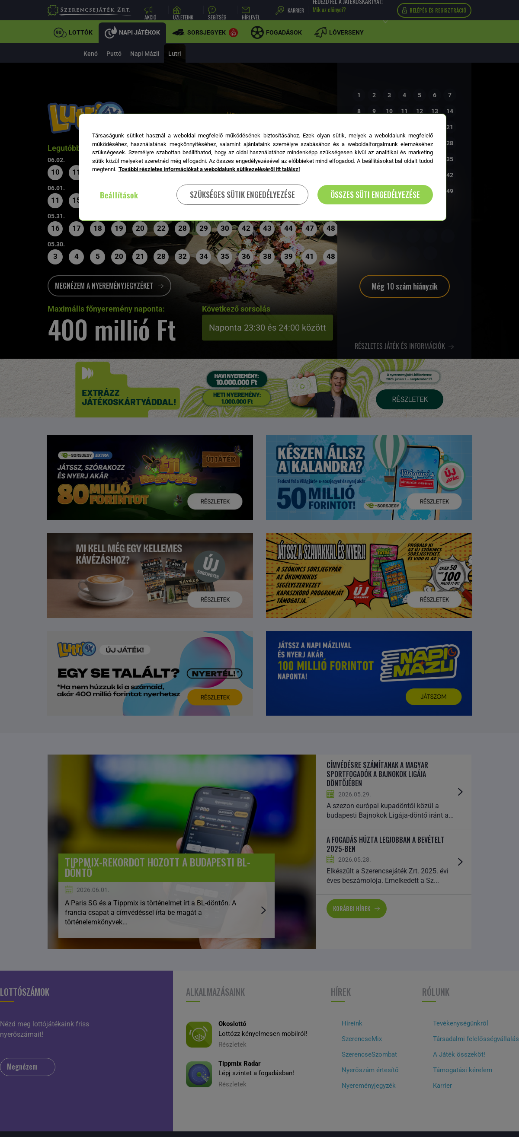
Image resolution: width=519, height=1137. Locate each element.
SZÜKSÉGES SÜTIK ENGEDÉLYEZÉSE (242, 194)
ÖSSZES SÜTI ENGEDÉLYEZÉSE (375, 194)
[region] (262, 167)
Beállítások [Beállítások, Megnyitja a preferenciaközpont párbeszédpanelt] (119, 195)
